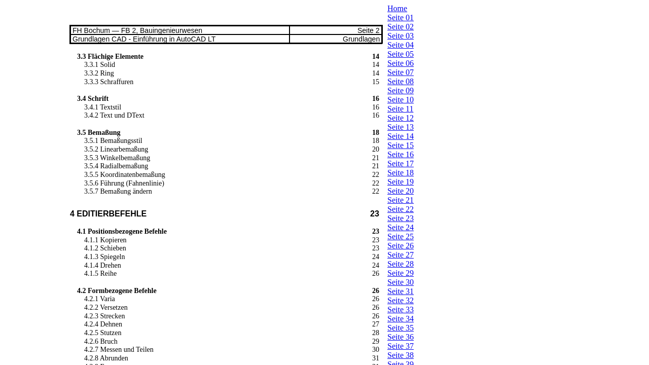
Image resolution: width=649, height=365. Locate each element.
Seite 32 (400, 300)
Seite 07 (400, 72)
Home (397, 8)
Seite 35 (400, 327)
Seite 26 (400, 245)
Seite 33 (400, 309)
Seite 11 (400, 108)
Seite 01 (400, 17)
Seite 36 (400, 337)
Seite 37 (400, 346)
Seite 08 (400, 81)
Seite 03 (400, 35)
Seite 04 (400, 45)
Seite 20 (400, 191)
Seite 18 (400, 172)
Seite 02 (400, 26)
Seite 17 (400, 163)
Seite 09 (400, 90)
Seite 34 (400, 318)
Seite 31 (400, 291)
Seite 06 (400, 63)
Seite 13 (400, 127)
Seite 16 (400, 154)
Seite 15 (400, 145)
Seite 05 (400, 54)
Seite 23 (400, 218)
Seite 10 (400, 99)
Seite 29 (400, 273)
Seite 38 (400, 355)
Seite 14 (400, 136)
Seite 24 (400, 227)
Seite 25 (400, 236)
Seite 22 (400, 209)
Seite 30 (400, 282)
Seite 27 (400, 254)
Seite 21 (400, 200)
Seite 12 (400, 118)
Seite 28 (400, 264)
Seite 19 (400, 181)
